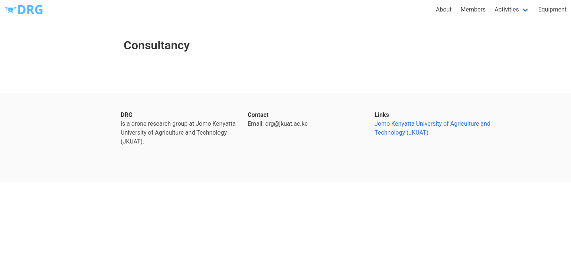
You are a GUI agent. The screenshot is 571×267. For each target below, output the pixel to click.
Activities (507, 9)
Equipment (552, 9)
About (444, 9)
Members (473, 9)
